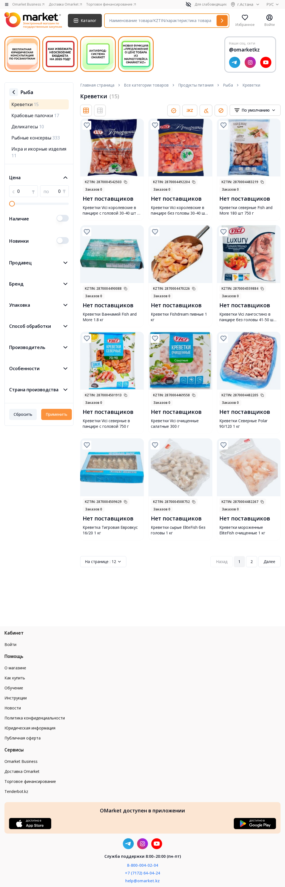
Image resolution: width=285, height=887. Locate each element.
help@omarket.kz (142, 880)
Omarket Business (21, 761)
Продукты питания (195, 85)
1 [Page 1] (239, 561)
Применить (56, 414)
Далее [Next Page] (269, 561)
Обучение (13, 688)
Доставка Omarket (22, 771)
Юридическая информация (29, 728)
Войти (10, 644)
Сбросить (23, 414)
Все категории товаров (146, 85)
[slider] (12, 204)
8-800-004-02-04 (142, 865)
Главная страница (97, 85)
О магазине (15, 667)
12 (103, 561)
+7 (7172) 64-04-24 (142, 873)
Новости (12, 708)
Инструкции (15, 698)
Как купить (14, 677)
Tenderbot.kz (16, 791)
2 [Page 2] (251, 561)
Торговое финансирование (30, 781)
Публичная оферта (22, 738)
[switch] (62, 218)
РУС (273, 4)
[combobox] (255, 110)
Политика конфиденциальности (34, 718)
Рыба (228, 85)
